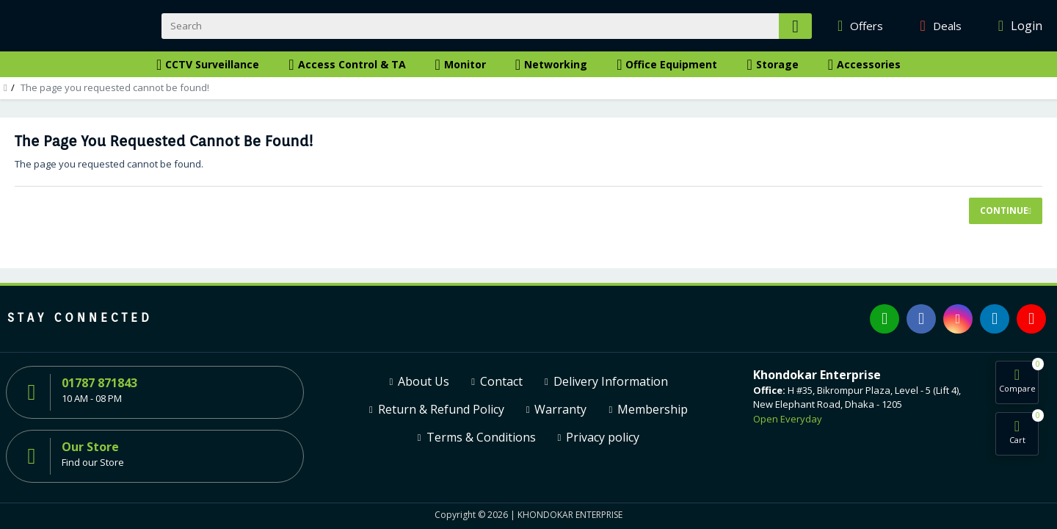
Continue (1004, 210)
